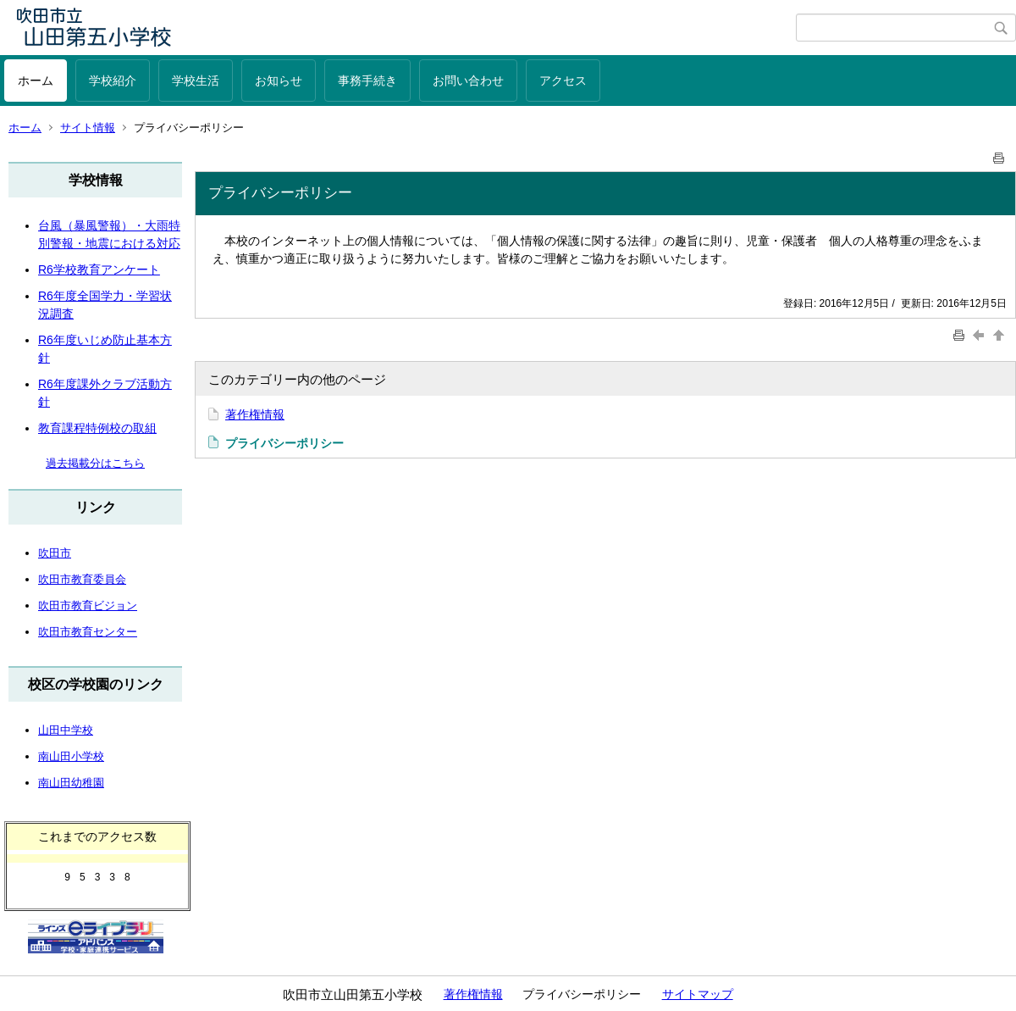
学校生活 (195, 80)
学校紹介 (112, 80)
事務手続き (367, 80)
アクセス (563, 80)
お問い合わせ (468, 80)
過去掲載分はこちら (95, 463)
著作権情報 (254, 414)
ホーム (35, 80)
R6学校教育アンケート (99, 269)
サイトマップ (697, 994)
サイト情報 (87, 127)
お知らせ (278, 80)
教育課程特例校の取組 (97, 428)
